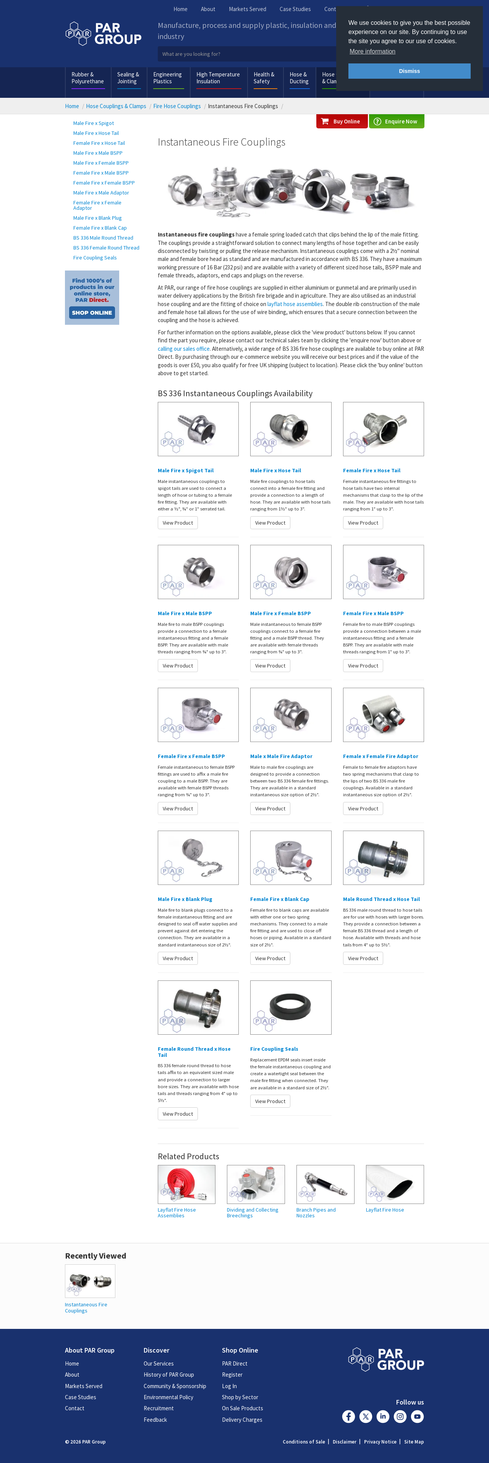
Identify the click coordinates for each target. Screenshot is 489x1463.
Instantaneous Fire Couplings (86, 1307)
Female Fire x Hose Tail (99, 142)
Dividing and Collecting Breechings (253, 1213)
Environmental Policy (168, 1397)
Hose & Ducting (299, 78)
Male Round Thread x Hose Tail (381, 899)
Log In (229, 1386)
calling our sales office (184, 348)
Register (232, 1374)
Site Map (414, 1442)
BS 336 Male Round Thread (103, 237)
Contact (334, 9)
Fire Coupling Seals (95, 257)
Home (180, 9)
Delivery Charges (242, 1419)
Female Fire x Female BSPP (104, 182)
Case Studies (295, 9)
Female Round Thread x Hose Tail (194, 1051)
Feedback (155, 1419)
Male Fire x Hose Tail (96, 133)
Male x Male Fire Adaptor (281, 756)
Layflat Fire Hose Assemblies (177, 1213)
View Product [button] (178, 522)
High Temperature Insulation (218, 78)
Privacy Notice (380, 1442)
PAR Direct (235, 1363)
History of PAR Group (169, 1374)
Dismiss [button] (409, 71)
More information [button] (372, 51)
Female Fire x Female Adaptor (97, 205)
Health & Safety (264, 78)
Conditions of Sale (304, 1442)
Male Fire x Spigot (93, 123)
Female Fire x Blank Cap (100, 227)
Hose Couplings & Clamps (116, 106)
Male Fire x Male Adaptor (101, 192)
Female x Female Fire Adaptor (380, 756)
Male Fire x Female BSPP (101, 162)
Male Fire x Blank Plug (97, 217)
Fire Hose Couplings (177, 106)
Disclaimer (344, 1442)
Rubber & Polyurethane (87, 78)
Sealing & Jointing (128, 78)
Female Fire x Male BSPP (101, 172)
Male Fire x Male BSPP (98, 152)
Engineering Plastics (167, 78)
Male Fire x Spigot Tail (186, 470)
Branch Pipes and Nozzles (316, 1213)
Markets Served (247, 9)
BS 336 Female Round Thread (106, 247)
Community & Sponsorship (175, 1386)
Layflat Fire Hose (385, 1210)
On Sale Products (242, 1408)
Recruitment (159, 1408)
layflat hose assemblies (295, 304)
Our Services (159, 1363)
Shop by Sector (240, 1397)
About (208, 9)
